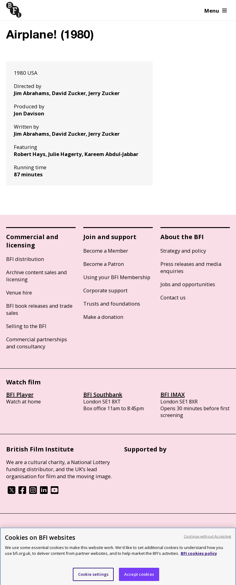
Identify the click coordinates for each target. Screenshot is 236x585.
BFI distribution (25, 258)
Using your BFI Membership (116, 277)
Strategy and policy (183, 250)
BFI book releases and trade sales (39, 309)
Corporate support (105, 290)
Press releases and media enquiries (190, 267)
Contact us (173, 297)
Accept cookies (139, 576)
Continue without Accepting (207, 538)
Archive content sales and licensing (36, 276)
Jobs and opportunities (187, 284)
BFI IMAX (172, 394)
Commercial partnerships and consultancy (36, 343)
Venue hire (19, 292)
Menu (215, 10)
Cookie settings (93, 576)
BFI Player (19, 394)
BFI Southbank (102, 394)
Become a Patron (103, 263)
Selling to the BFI (26, 326)
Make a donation (103, 316)
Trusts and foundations (111, 303)
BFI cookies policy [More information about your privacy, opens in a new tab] (199, 555)
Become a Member (105, 250)
